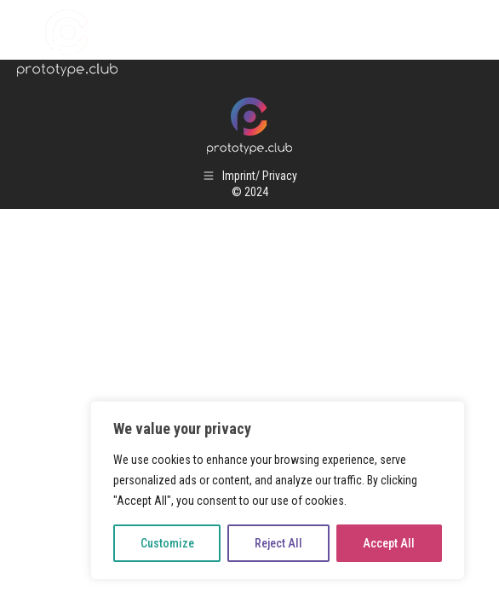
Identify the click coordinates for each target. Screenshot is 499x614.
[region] (277, 490)
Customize (167, 543)
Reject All (278, 543)
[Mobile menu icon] (465, 43)
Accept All (389, 543)
